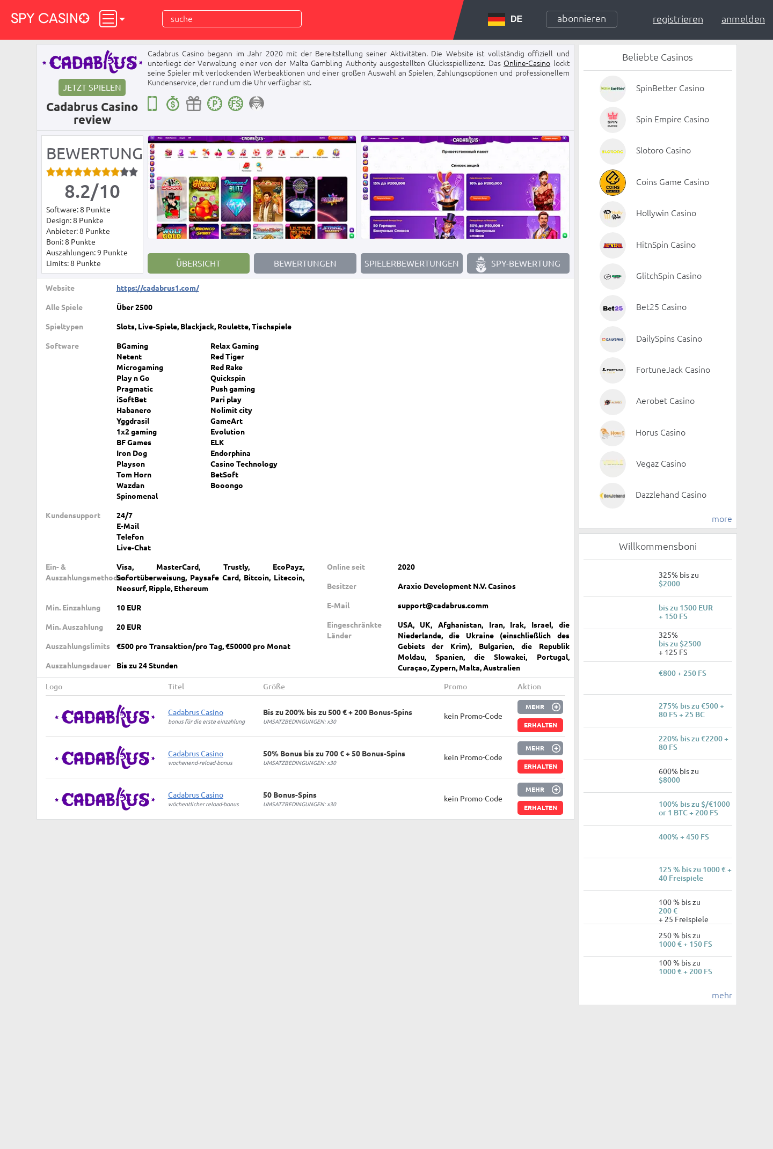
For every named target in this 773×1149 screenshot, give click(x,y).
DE (505, 19)
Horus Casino (661, 432)
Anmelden (743, 18)
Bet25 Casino (661, 307)
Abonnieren (581, 18)
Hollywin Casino (666, 213)
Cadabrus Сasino (195, 712)
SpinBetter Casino (670, 88)
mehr (722, 995)
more (722, 519)
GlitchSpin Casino (669, 276)
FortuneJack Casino (673, 369)
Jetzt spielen (92, 87)
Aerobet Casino (665, 401)
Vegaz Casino (661, 463)
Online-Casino (527, 63)
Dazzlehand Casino (671, 494)
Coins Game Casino (672, 182)
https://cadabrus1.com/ (157, 288)
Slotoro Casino (663, 150)
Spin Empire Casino (672, 119)
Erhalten (540, 724)
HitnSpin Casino (666, 244)
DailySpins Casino (669, 338)
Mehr (535, 706)
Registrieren (678, 18)
